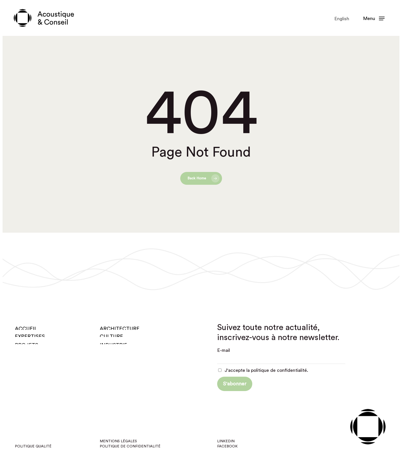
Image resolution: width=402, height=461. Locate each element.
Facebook (227, 446)
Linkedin (226, 441)
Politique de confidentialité (130, 446)
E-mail (223, 350)
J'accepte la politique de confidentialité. (263, 370)
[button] (373, 18)
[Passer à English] (341, 18)
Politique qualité (33, 446)
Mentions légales (118, 441)
